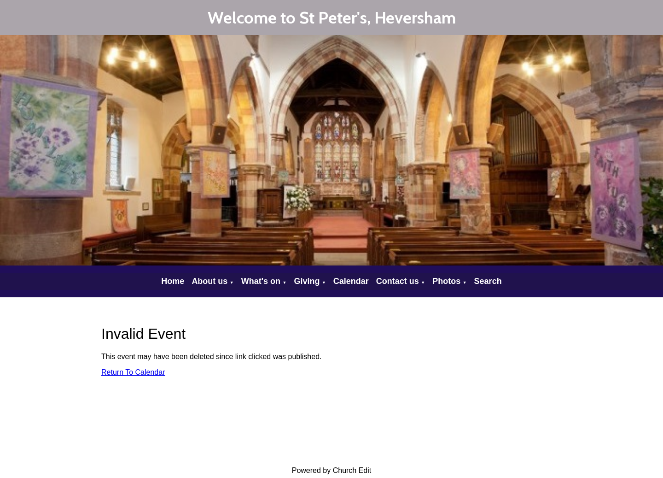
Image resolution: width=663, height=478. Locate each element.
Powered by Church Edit (332, 470)
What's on (260, 281)
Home (172, 281)
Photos (446, 281)
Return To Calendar (133, 372)
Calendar (351, 281)
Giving (307, 281)
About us (209, 281)
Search (488, 281)
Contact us (397, 281)
